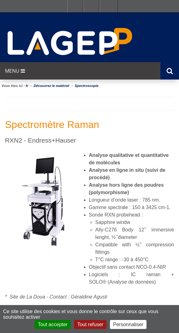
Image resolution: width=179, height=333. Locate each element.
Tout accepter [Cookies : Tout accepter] (53, 324)
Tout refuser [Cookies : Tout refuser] (90, 324)
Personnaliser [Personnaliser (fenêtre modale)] (128, 324)
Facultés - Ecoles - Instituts (75, 6)
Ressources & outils (91, 6)
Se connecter (108, 6)
